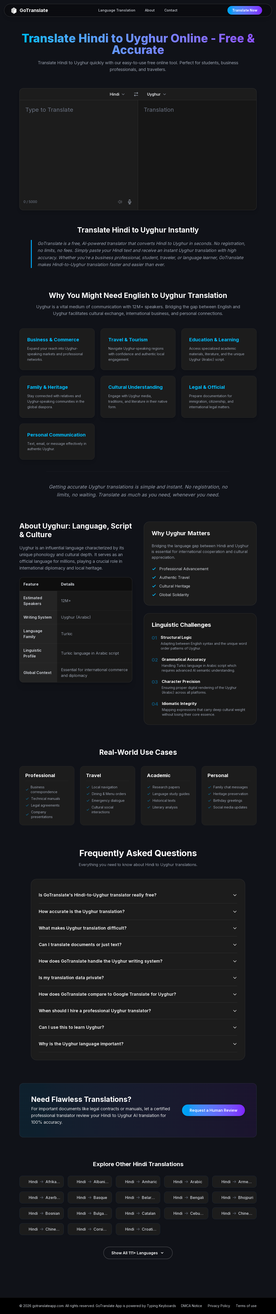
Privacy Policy (219, 1306)
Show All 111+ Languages (138, 1252)
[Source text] (79, 146)
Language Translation (116, 10)
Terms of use (246, 1306)
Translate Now (244, 10)
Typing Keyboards (161, 1306)
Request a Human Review (213, 1110)
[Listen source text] (120, 202)
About (150, 10)
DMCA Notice (191, 1306)
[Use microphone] (129, 202)
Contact (170, 10)
